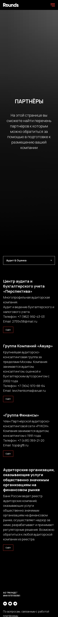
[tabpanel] (29, 264)
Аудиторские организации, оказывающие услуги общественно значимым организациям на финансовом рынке (29, 479)
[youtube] (10, 604)
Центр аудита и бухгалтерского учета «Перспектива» (24, 286)
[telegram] (15, 604)
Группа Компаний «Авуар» (28, 345)
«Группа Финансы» (21, 415)
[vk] (5, 604)
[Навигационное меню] (53, 5)
